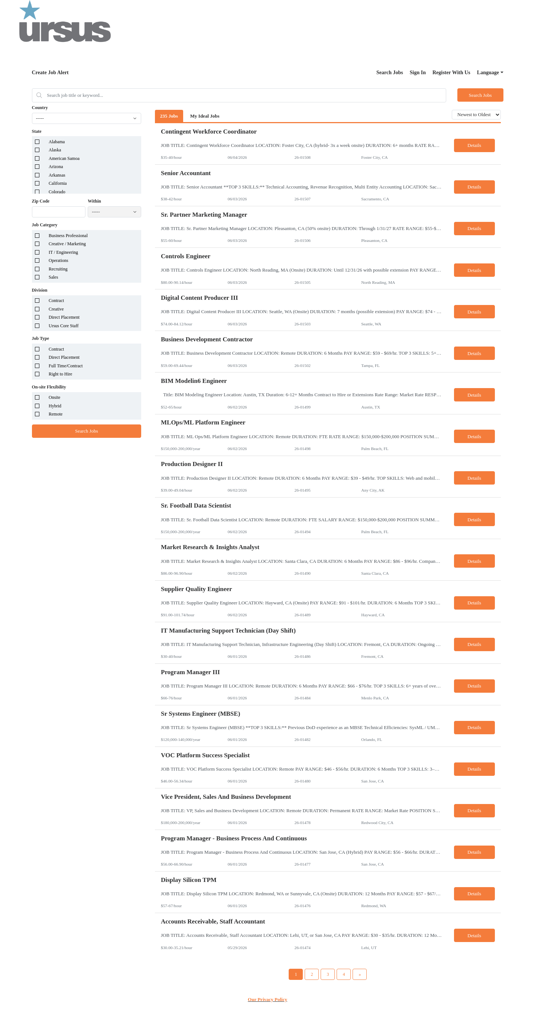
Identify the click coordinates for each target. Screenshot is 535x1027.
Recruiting (58, 269)
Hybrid (55, 405)
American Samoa (64, 158)
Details (474, 145)
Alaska (55, 149)
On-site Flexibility (49, 387)
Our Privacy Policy (267, 999)
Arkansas (57, 175)
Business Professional (68, 235)
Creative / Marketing (67, 243)
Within (94, 201)
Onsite (54, 397)
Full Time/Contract (66, 365)
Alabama (57, 141)
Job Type (40, 338)
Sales (53, 277)
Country (40, 107)
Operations (58, 260)
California (58, 183)
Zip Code (41, 201)
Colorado (57, 191)
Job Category (45, 224)
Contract (56, 300)
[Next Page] (360, 974)
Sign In (418, 72)
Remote (55, 414)
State (37, 131)
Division (40, 290)
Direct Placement (64, 317)
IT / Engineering (63, 252)
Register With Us (451, 72)
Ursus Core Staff (63, 325)
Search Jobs (389, 72)
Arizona (56, 166)
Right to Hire (60, 374)
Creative (56, 309)
